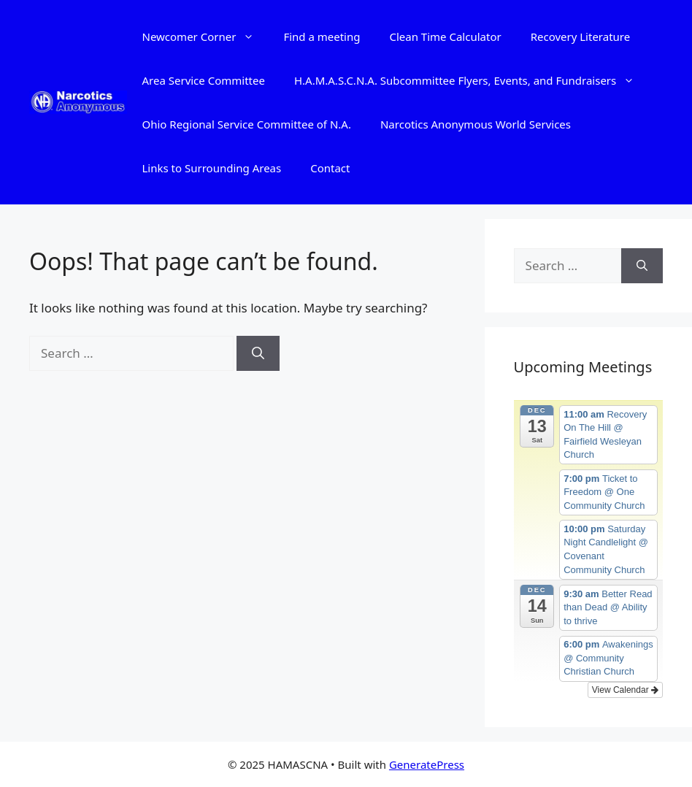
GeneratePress (426, 764)
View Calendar (625, 690)
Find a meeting (321, 36)
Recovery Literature (581, 36)
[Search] (258, 353)
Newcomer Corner (205, 36)
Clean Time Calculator (445, 36)
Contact (330, 168)
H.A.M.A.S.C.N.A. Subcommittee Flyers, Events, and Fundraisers (471, 80)
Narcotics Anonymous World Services (475, 124)
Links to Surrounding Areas (211, 168)
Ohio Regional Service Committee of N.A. (246, 124)
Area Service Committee (203, 80)
